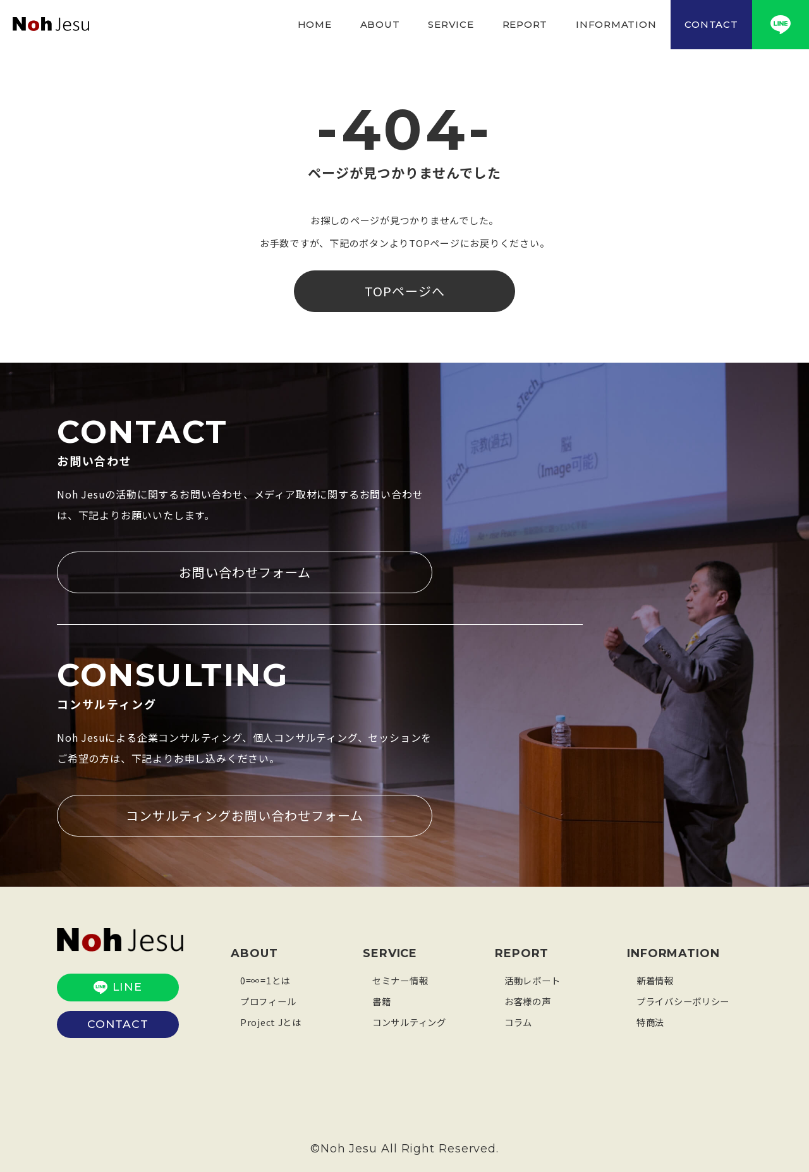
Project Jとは (272, 1019)
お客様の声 (529, 998)
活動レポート (534, 977)
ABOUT (380, 24)
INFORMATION (616, 24)
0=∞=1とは (266, 977)
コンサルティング (411, 1019)
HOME (315, 24)
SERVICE (450, 24)
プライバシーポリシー (686, 998)
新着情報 (656, 977)
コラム (519, 1019)
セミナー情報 (402, 977)
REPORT (525, 24)
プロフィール (270, 998)
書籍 (382, 998)
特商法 (651, 1019)
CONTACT (711, 24)
